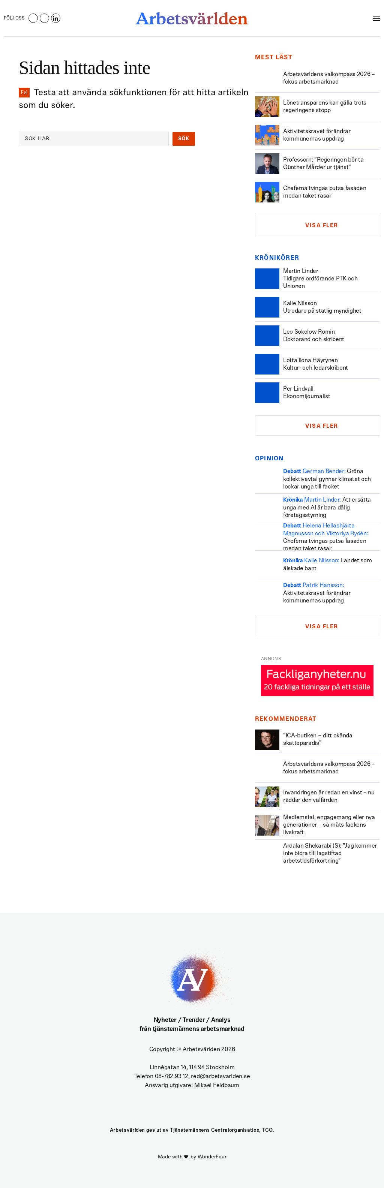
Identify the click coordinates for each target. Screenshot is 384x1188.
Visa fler (321, 226)
